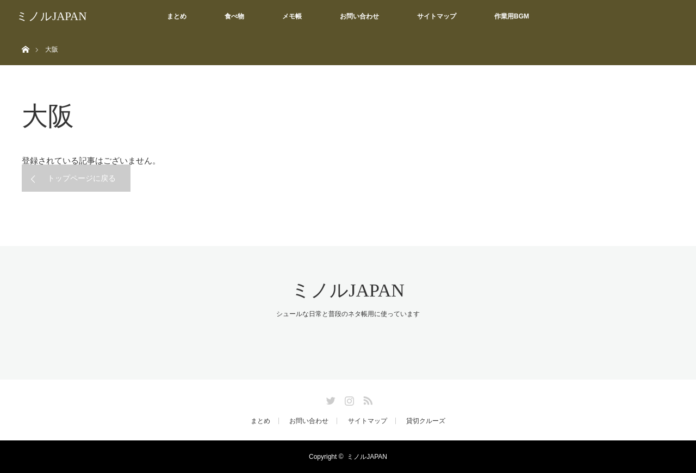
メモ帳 (292, 16)
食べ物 (234, 16)
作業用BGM (511, 16)
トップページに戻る (81, 178)
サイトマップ (436, 16)
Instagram (348, 398)
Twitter (329, 398)
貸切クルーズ (425, 421)
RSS (366, 398)
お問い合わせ (359, 16)
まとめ (177, 16)
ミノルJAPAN (51, 16)
